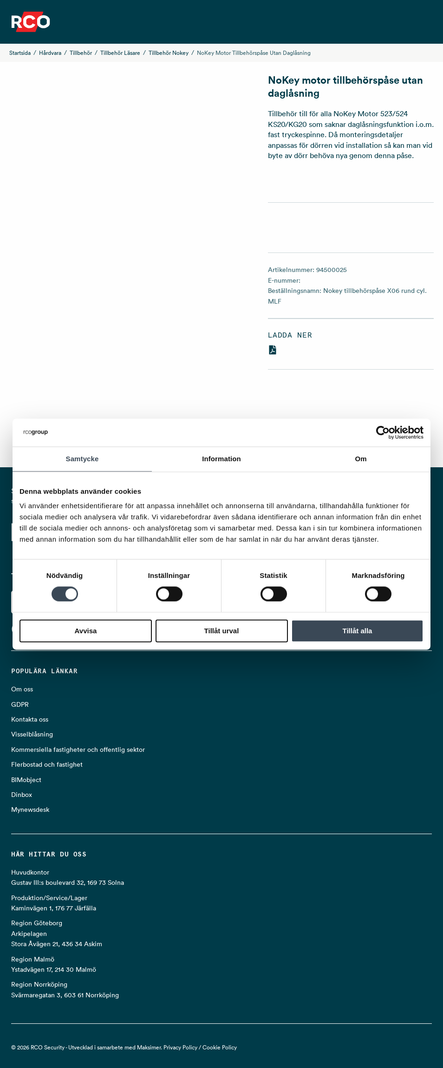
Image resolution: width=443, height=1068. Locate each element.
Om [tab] (360, 459)
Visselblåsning (32, 734)
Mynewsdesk (30, 809)
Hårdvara (50, 53)
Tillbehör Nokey (169, 53)
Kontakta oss (29, 719)
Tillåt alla (357, 631)
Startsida (20, 53)
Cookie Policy (219, 1047)
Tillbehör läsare (120, 53)
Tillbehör (81, 53)
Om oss (22, 689)
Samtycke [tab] (82, 459)
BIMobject (26, 780)
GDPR (20, 704)
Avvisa (86, 631)
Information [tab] (221, 459)
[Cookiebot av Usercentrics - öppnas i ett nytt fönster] (382, 432)
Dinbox (21, 794)
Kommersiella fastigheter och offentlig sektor (78, 749)
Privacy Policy (180, 1047)
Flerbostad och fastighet (47, 764)
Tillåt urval (221, 631)
